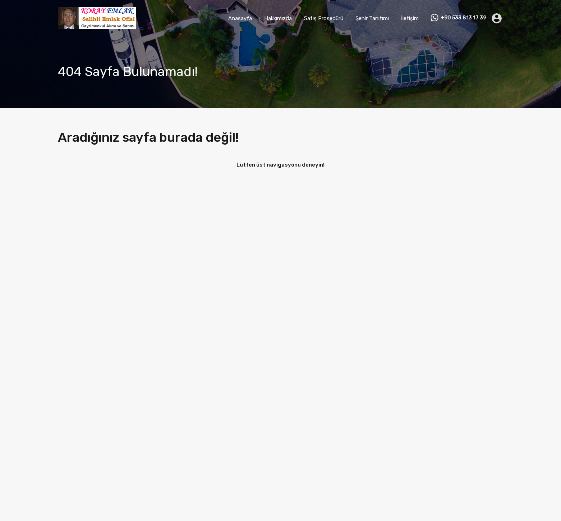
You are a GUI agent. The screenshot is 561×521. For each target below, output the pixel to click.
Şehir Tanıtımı (372, 18)
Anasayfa (240, 18)
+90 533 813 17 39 (463, 18)
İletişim (410, 18)
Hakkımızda (278, 18)
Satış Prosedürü (323, 18)
